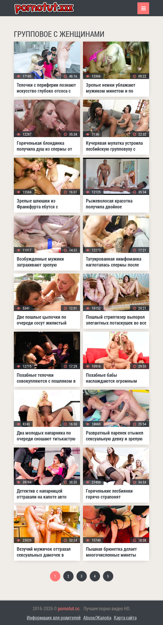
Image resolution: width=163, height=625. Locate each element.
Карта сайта (125, 617)
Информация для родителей (54, 617)
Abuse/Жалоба (97, 617)
